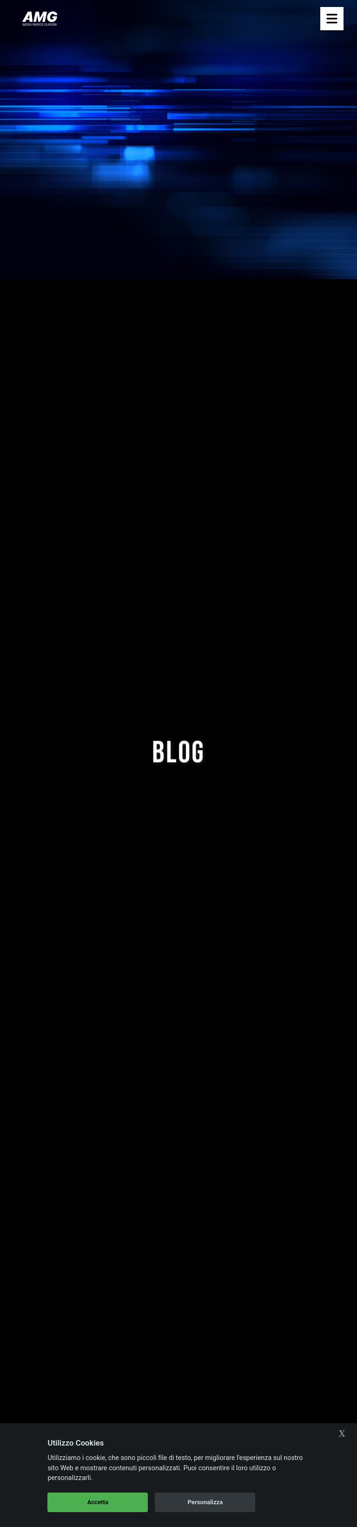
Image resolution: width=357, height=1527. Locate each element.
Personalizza (205, 1502)
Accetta (97, 1502)
